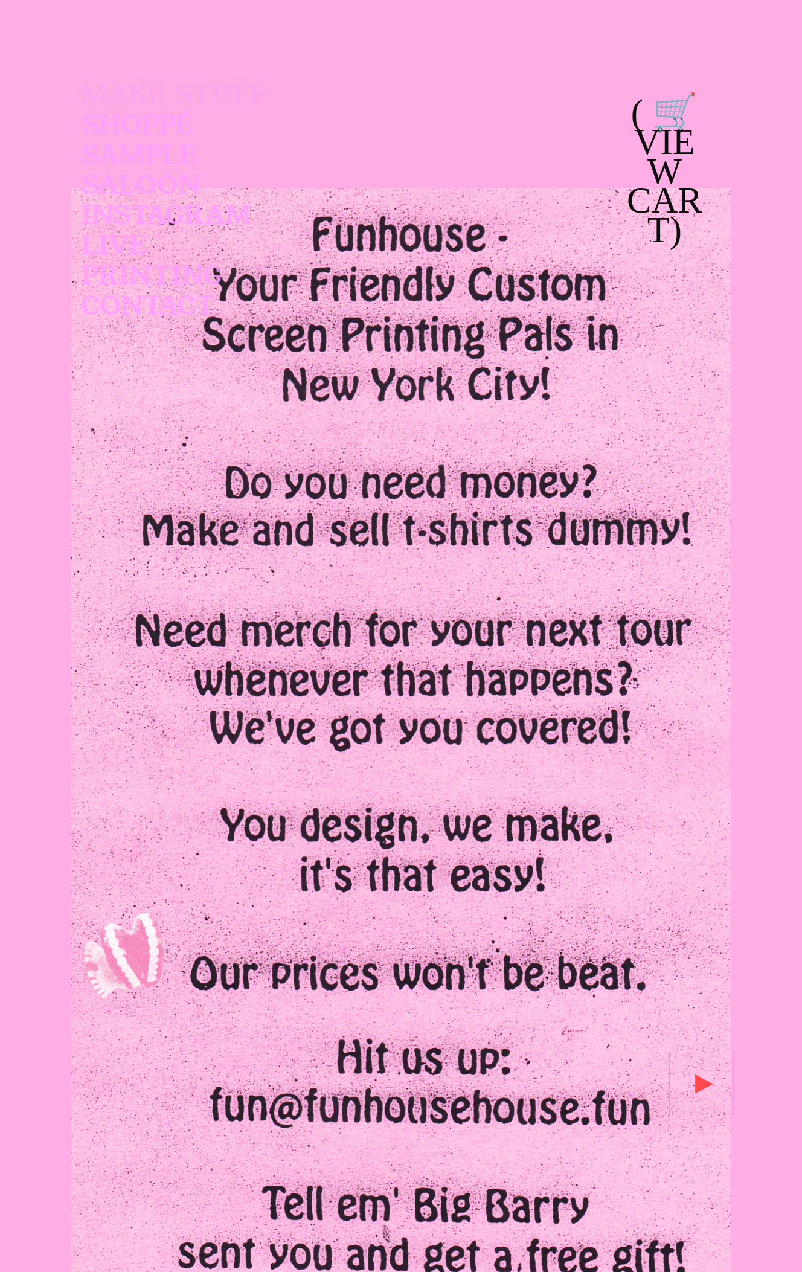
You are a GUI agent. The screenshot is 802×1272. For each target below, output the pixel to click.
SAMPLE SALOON (140, 171)
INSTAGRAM (166, 216)
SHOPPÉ (137, 126)
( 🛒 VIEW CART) (664, 171)
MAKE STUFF (174, 96)
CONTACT (148, 306)
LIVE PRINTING (155, 261)
